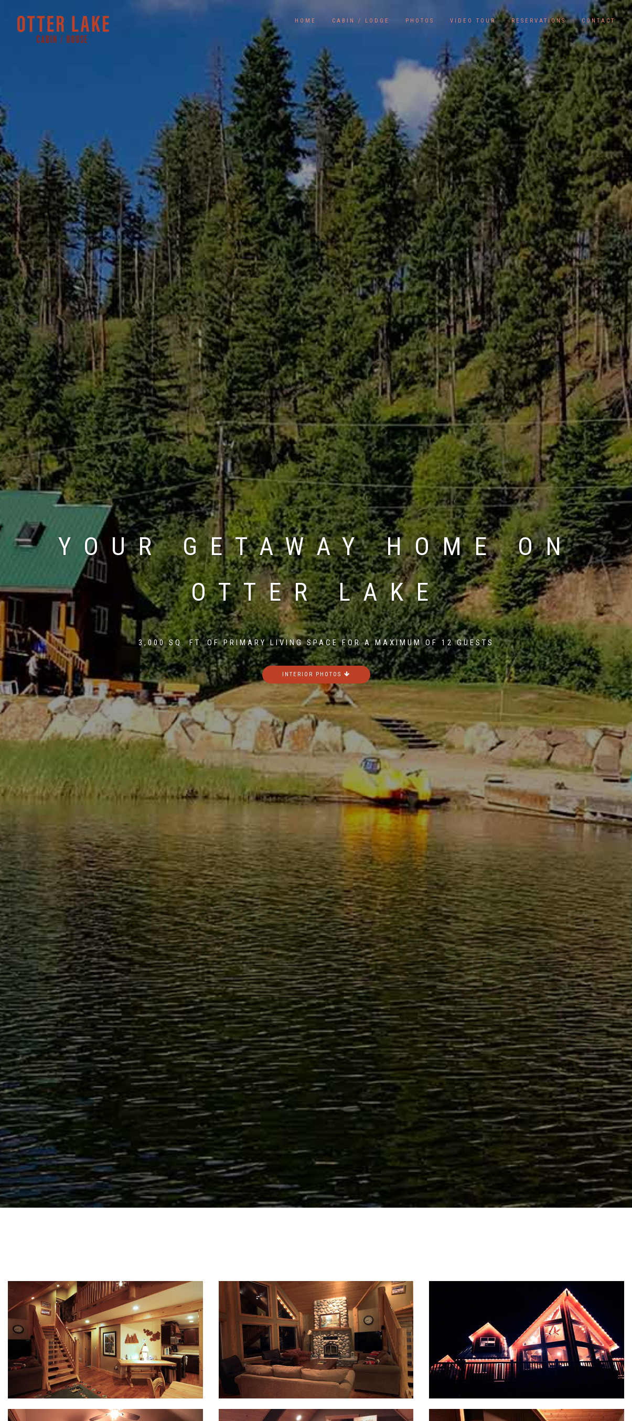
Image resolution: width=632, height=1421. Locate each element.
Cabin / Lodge (361, 20)
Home (305, 20)
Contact (598, 20)
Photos (419, 20)
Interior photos (316, 674)
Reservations (538, 20)
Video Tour (473, 20)
